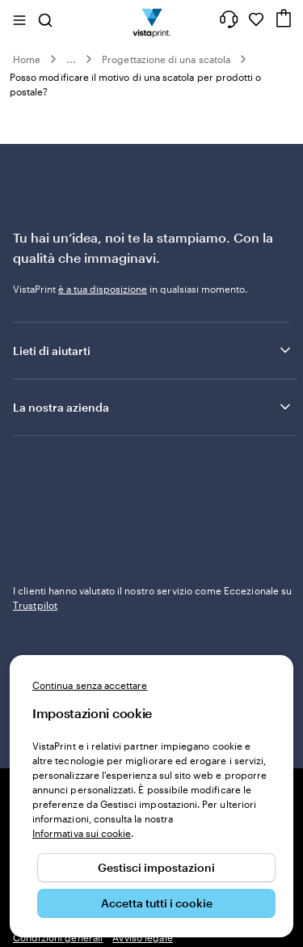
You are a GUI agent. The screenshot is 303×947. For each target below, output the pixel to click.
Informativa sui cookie (81, 833)
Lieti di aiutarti (153, 350)
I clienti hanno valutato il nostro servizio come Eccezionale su (152, 598)
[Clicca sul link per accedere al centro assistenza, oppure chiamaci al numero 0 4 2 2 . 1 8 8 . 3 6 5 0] (229, 19)
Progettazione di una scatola (166, 59)
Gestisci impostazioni (156, 867)
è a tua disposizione (102, 288)
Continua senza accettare (89, 685)
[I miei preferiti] (256, 19)
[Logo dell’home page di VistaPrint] (151, 19)
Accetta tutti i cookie (157, 903)
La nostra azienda (153, 407)
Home (26, 59)
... (71, 59)
